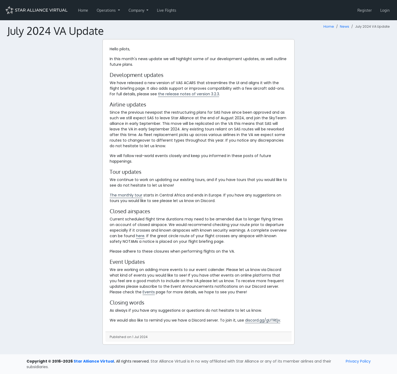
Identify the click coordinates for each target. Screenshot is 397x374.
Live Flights (166, 10)
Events (149, 292)
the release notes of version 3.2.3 (188, 94)
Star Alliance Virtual (94, 361)
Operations (107, 10)
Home (83, 10)
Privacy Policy (358, 361)
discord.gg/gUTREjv (262, 320)
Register (364, 10)
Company (137, 10)
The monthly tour (126, 195)
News (344, 26)
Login (385, 10)
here (140, 236)
